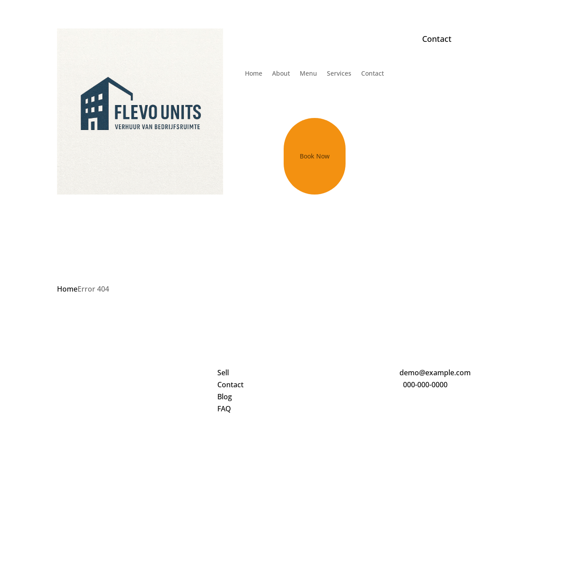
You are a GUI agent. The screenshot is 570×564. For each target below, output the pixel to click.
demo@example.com (435, 372)
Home (253, 73)
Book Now (315, 156)
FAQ (224, 409)
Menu (308, 73)
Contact (372, 73)
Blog (224, 397)
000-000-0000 (425, 385)
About (281, 73)
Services (339, 73)
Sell (223, 372)
